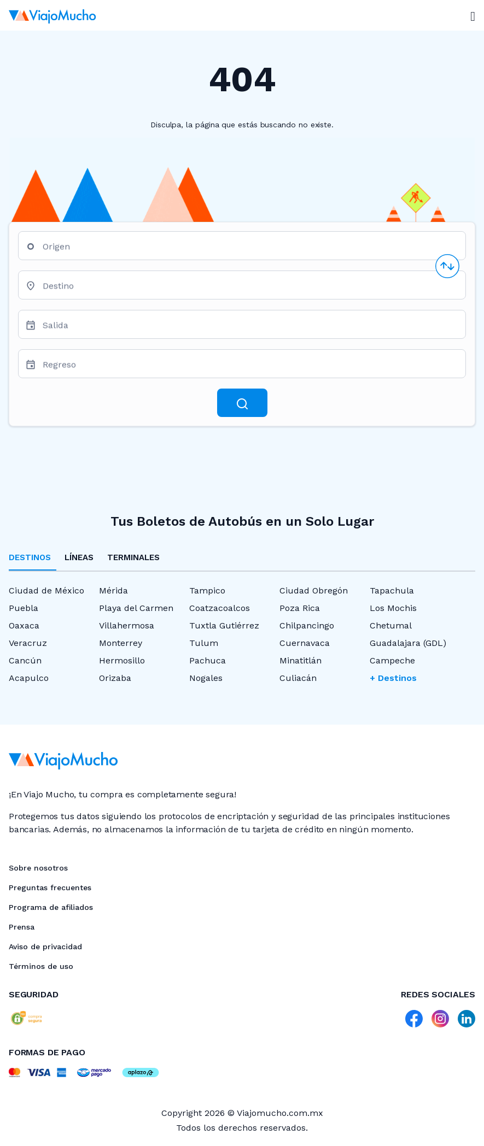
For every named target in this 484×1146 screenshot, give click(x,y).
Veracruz (28, 643)
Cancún (25, 660)
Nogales (206, 678)
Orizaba (115, 678)
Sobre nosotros (38, 867)
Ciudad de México (46, 590)
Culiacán (298, 678)
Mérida (113, 590)
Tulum (203, 643)
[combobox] (250, 250)
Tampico (207, 590)
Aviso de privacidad (45, 946)
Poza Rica (299, 608)
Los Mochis (393, 608)
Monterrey (120, 643)
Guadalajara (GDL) (408, 643)
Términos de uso (41, 966)
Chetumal (391, 625)
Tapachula (392, 590)
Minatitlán (300, 660)
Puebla (23, 608)
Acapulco (29, 678)
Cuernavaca (304, 643)
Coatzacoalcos (219, 608)
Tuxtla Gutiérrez (224, 625)
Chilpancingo (306, 625)
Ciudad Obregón (313, 590)
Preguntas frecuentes (50, 887)
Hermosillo (122, 660)
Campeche (392, 660)
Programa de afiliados (51, 907)
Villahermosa (126, 625)
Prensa (21, 926)
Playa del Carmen (136, 608)
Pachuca (207, 660)
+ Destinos (393, 678)
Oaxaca (24, 625)
